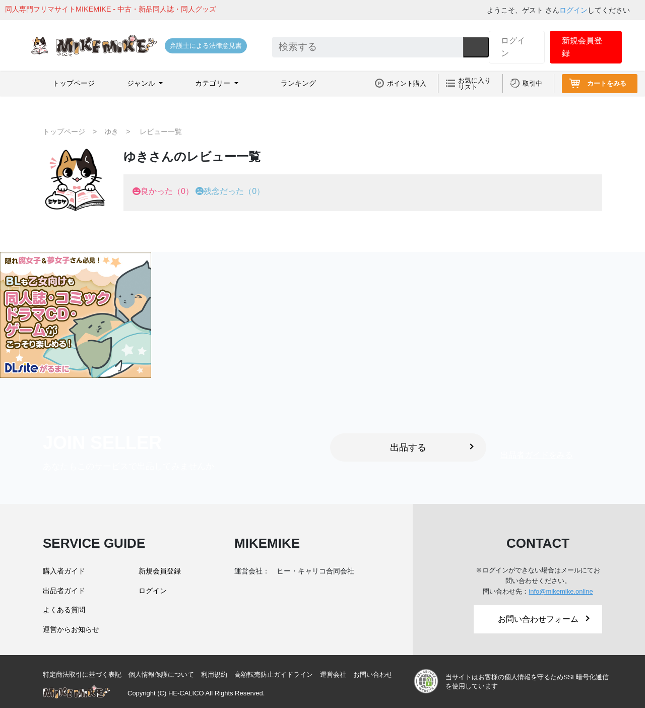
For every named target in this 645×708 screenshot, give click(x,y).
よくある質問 (64, 610)
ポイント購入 (406, 83)
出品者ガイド (64, 591)
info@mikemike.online (561, 591)
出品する (432, 447)
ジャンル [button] (142, 83)
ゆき (111, 131)
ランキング (298, 83)
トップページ (73, 83)
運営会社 (333, 674)
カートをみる (606, 83)
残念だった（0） (234, 191)
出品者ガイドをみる (536, 455)
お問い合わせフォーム (544, 619)
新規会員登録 (582, 47)
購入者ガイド (64, 571)
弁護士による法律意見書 (206, 45)
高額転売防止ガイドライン (273, 674)
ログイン (573, 10)
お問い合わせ (373, 674)
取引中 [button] (532, 83)
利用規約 (214, 674)
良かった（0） (167, 191)
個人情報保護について (161, 674)
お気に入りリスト (474, 84)
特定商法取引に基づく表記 (82, 674)
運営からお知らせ (71, 629)
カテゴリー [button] (213, 83)
